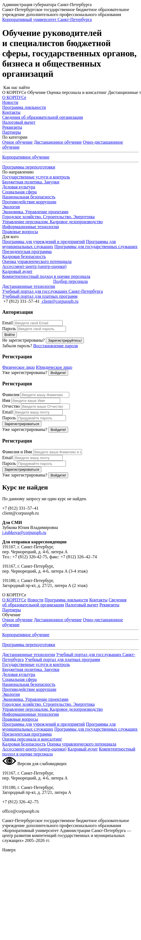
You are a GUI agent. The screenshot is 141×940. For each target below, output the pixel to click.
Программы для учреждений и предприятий (43, 241)
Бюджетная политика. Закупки (30, 182)
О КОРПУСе (14, 599)
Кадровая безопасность (24, 744)
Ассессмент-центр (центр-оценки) (34, 749)
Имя (6, 400)
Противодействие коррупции (29, 201)
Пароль (9, 328)
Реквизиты (109, 604)
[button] (70, 87)
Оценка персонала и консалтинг (32, 739)
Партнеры (11, 609)
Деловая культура (18, 187)
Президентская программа (27, 251)
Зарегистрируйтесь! (65, 340)
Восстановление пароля (55, 345)
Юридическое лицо (54, 367)
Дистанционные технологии (28, 654)
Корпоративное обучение (25, 157)
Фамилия (10, 394)
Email (7, 322)
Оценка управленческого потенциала (81, 744)
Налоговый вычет (81, 604)
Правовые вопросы (20, 231)
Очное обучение (17, 142)
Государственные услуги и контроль (36, 177)
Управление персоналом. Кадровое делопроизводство (52, 221)
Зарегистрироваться (21, 424)
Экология (11, 206)
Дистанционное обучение (58, 142)
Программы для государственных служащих (96, 246)
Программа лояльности (66, 599)
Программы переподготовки (28, 167)
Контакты (98, 599)
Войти (9, 335)
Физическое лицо (18, 367)
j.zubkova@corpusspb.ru (24, 532)
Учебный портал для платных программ (62, 659)
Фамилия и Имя (17, 451)
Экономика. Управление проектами (35, 211)
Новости (35, 599)
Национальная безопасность (28, 196)
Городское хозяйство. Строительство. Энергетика (48, 216)
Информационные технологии (30, 226)
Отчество (11, 406)
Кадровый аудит (83, 749)
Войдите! (58, 373)
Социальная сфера (19, 191)
